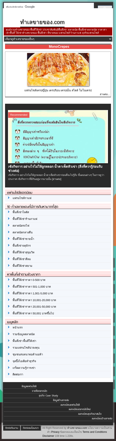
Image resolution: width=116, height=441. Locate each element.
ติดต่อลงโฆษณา (31, 428)
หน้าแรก (18, 327)
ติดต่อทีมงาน (11, 428)
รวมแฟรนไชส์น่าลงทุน (26, 347)
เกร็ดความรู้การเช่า (24, 367)
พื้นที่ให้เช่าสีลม (22, 259)
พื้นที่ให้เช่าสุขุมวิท (23, 252)
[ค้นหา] (47, 7)
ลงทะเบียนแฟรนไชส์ (70, 405)
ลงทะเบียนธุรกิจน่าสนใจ (90, 414)
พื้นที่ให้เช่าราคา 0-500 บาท (29, 280)
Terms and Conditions (95, 431)
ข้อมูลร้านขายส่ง (61, 400)
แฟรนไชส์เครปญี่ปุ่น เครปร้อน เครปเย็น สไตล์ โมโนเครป (57, 90)
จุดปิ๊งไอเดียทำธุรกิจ (24, 361)
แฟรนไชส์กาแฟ (22, 198)
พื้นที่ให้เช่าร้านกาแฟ (25, 218)
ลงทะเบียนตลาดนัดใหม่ (80, 409)
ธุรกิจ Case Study (48, 395)
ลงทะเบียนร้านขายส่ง (102, 418)
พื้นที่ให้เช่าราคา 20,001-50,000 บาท (34, 306)
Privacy (55, 431)
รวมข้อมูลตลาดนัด (24, 334)
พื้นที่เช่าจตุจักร (22, 245)
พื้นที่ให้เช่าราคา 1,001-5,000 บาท (33, 293)
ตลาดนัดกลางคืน (23, 232)
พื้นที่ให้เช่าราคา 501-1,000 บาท (32, 286)
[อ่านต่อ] (56, 179)
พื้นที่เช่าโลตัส (21, 212)
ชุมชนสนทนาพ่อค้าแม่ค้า (28, 354)
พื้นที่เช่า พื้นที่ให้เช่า (24, 341)
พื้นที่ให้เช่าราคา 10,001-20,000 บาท (34, 300)
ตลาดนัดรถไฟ (21, 225)
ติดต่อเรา (18, 374)
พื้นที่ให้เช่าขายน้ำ (23, 238)
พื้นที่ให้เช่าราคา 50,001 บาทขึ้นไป (33, 313)
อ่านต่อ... (105, 94)
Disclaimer (48, 435)
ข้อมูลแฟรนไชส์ (29, 386)
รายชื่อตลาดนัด (39, 391)
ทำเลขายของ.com (77, 427)
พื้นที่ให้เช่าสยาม (22, 265)
